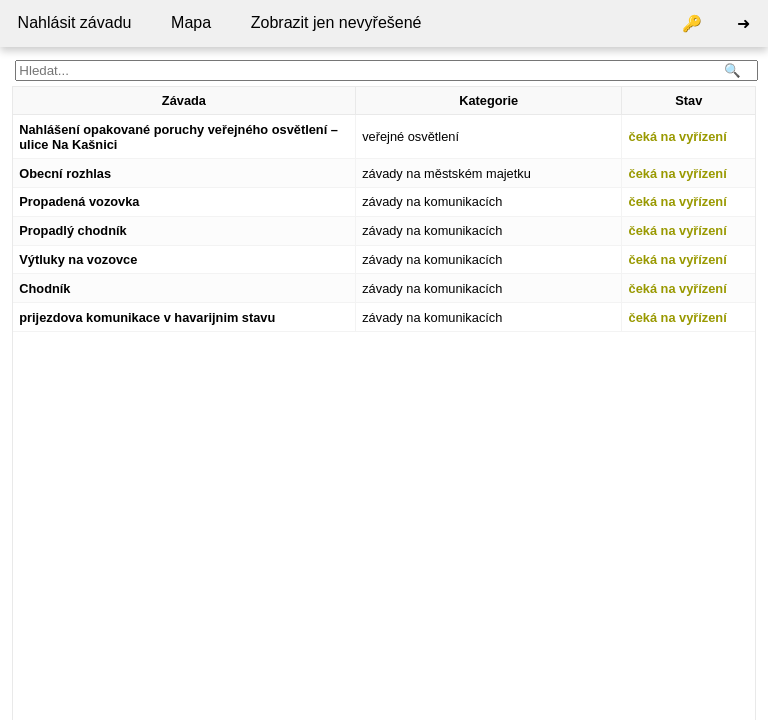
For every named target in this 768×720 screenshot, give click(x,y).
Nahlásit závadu (75, 22)
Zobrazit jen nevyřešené (336, 22)
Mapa (191, 22)
